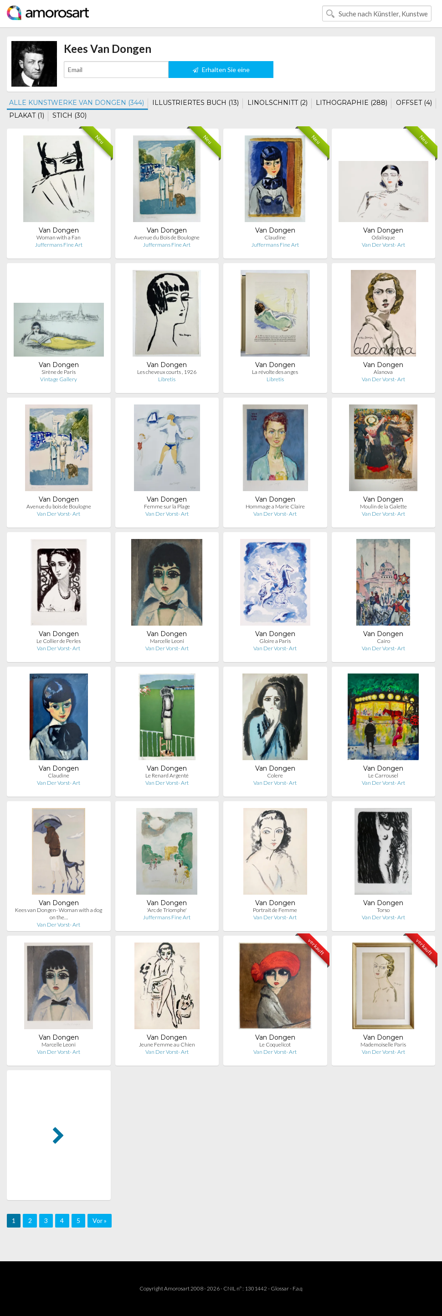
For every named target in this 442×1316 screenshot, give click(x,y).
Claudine (275, 237)
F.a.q (298, 1288)
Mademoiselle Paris (383, 1044)
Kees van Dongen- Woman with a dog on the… (58, 914)
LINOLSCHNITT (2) (277, 102)
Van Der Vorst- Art (383, 244)
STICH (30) (69, 115)
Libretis (166, 379)
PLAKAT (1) (26, 115)
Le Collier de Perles (58, 640)
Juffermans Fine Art (58, 244)
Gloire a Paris (275, 640)
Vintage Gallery (58, 379)
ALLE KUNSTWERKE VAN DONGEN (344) (76, 102)
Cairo (383, 640)
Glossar (280, 1288)
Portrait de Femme (275, 910)
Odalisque (383, 237)
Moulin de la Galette (383, 506)
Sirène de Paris (58, 371)
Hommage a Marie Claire (275, 506)
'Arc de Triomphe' (167, 910)
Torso (383, 910)
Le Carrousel (383, 775)
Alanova (383, 371)
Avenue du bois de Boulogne (58, 506)
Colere (275, 775)
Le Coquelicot (275, 1044)
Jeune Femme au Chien (167, 1044)
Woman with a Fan (58, 237)
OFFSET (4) (414, 102)
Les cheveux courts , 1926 (166, 371)
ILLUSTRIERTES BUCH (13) (195, 102)
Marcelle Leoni (167, 640)
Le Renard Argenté (167, 775)
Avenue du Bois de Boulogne (167, 237)
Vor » (100, 1220)
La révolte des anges (275, 371)
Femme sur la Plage (167, 506)
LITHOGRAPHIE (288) (351, 102)
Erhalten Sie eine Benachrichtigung (221, 72)
